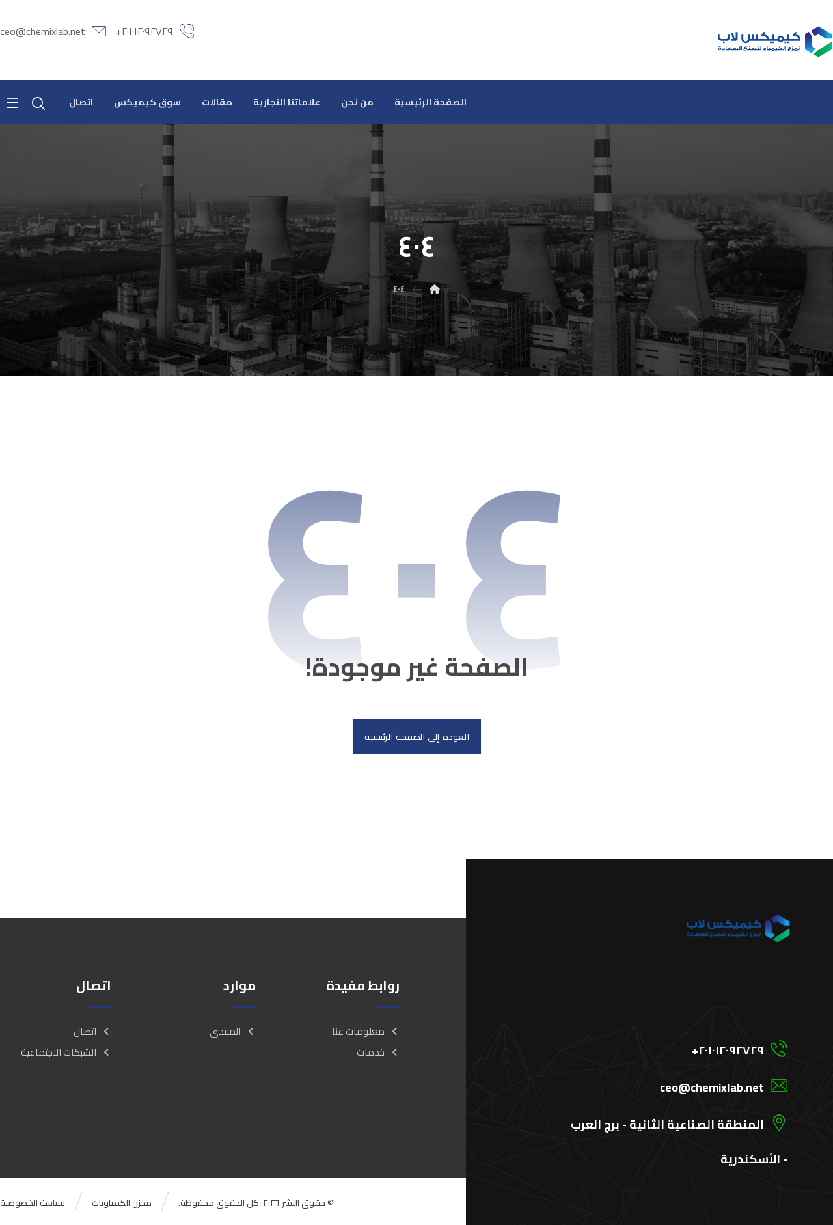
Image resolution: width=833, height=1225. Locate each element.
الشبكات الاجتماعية (66, 1052)
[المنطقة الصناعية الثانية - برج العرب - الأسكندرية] (659, 1122)
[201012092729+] (659, 1048)
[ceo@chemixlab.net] (659, 1085)
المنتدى (233, 1031)
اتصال (92, 1031)
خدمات (378, 1052)
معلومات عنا (366, 1031)
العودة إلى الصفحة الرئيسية (416, 736)
